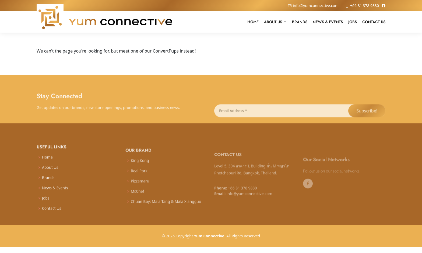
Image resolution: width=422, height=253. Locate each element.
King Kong (140, 166)
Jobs (352, 22)
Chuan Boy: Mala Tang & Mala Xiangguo (166, 207)
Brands (299, 22)
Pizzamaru (140, 186)
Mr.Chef (137, 197)
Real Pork (139, 176)
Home (253, 22)
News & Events (328, 22)
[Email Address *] (281, 116)
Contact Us (373, 22)
